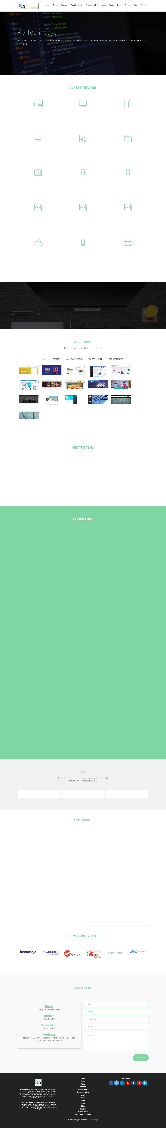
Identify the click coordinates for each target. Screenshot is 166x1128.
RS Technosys (92, 1120)
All (44, 359)
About (55, 5)
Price (119, 5)
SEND (140, 1058)
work (104, 5)
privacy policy (83, 1112)
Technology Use (92, 5)
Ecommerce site (116, 359)
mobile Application (74, 359)
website (56, 359)
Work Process (76, 5)
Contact (144, 5)
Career (127, 5)
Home (47, 5)
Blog (135, 5)
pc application (95, 359)
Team (111, 5)
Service (64, 5)
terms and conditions (83, 1114)
